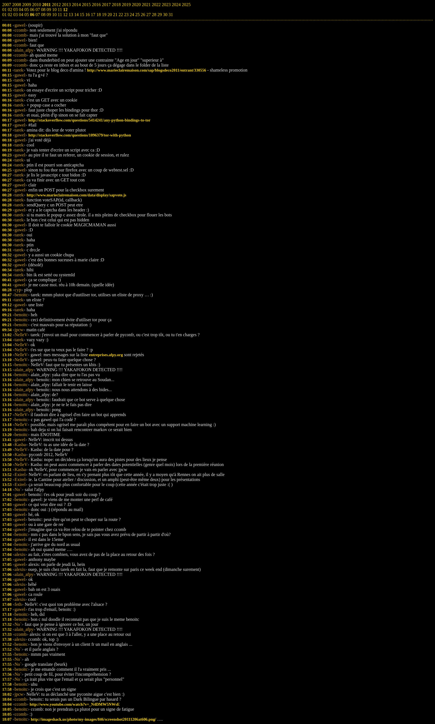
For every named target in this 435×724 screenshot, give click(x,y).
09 (49, 14)
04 (21, 14)
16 (87, 14)
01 (4, 14)
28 (154, 14)
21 (115, 14)
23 (126, 14)
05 (26, 14)
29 (159, 14)
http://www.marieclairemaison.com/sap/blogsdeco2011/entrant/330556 (146, 70)
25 (137, 14)
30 (165, 14)
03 (15, 14)
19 (104, 14)
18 (98, 14)
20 (109, 14)
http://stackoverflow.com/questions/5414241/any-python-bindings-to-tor (89, 120)
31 (170, 14)
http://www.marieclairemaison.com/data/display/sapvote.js (76, 195)
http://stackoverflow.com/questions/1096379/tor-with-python (79, 135)
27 (148, 14)
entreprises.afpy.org (106, 355)
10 (54, 14)
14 (76, 14)
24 (132, 14)
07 (38, 14)
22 (120, 14)
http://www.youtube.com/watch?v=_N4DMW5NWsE (75, 704)
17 (93, 14)
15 (82, 14)
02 (10, 14)
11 (60, 14)
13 (71, 14)
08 (43, 14)
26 (143, 14)
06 (32, 14)
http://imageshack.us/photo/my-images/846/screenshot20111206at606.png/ (93, 719)
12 (65, 14)
